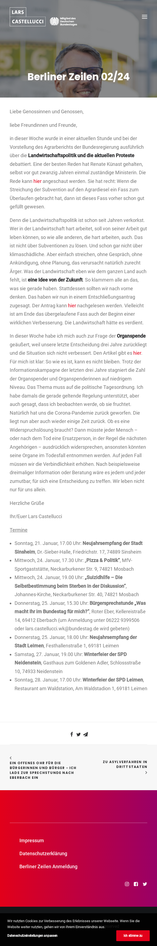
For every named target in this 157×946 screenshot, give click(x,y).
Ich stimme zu (133, 936)
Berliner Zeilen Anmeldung (48, 866)
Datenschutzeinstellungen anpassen (32, 936)
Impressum (31, 840)
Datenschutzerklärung (43, 853)
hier (37, 181)
